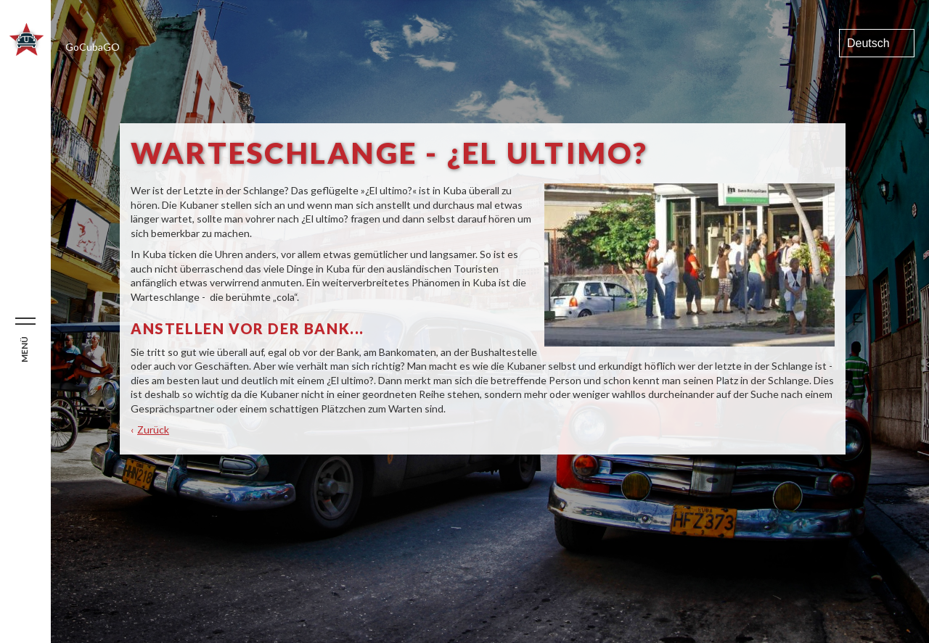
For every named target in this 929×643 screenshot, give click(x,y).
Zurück (153, 429)
